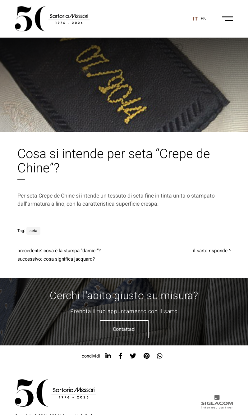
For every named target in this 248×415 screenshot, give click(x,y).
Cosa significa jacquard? (69, 259)
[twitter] (133, 356)
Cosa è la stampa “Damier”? (72, 250)
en (203, 19)
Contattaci (124, 329)
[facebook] (120, 356)
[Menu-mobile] (227, 18)
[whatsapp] (160, 356)
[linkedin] (108, 356)
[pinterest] (146, 356)
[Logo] (52, 18)
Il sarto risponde (210, 250)
